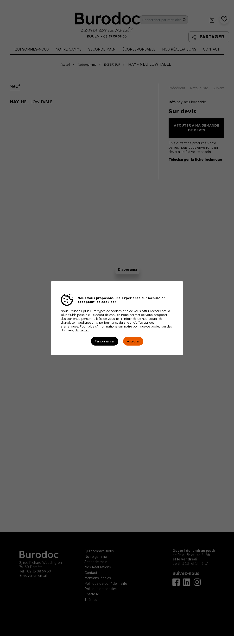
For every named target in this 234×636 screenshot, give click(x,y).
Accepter (133, 341)
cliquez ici (82, 330)
